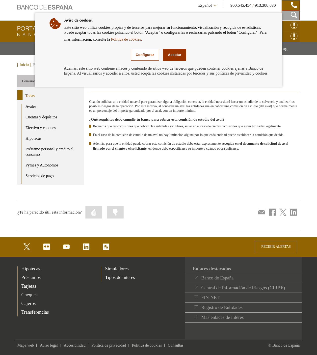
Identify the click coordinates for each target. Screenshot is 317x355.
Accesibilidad (74, 345)
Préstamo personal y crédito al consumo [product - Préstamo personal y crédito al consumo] (50, 152)
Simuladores (117, 268)
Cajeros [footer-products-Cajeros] (28, 303)
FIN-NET (210, 297)
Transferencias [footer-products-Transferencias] (35, 312)
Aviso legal (49, 345)
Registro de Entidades (222, 307)
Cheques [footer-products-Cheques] (29, 294)
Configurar (145, 55)
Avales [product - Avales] (31, 106)
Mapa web (25, 345)
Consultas (176, 345)
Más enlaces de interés (222, 317)
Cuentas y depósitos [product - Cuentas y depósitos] (41, 117)
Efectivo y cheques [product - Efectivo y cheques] (41, 128)
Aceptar (174, 55)
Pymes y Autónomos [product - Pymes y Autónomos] (42, 165)
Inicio (24, 65)
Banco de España (217, 277)
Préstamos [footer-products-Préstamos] (31, 277)
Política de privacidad (108, 345)
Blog (289, 50)
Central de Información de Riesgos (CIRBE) (243, 287)
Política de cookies (147, 345)
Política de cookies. (126, 39)
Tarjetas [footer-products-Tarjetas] (28, 286)
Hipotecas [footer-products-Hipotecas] (30, 268)
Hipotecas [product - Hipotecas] (33, 138)
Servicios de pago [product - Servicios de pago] (40, 176)
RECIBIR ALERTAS (276, 246)
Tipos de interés (120, 277)
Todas (30, 96)
